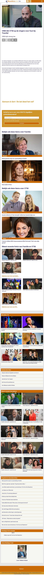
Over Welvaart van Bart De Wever (8, 385)
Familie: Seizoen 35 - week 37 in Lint (30, 260)
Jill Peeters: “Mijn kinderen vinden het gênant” (11, 518)
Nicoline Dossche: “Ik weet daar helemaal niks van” (12, 515)
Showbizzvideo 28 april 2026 (7, 361)
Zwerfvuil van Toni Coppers (7, 379)
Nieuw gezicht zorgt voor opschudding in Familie (12, 480)
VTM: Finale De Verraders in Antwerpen (31, 289)
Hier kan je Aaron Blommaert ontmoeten (10, 505)
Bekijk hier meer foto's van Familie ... (10, 276)
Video (4, 238)
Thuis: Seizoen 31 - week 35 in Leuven (30, 405)
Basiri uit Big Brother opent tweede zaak (10, 521)
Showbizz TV (5, 315)
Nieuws (5, 156)
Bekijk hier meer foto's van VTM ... (10, 306)
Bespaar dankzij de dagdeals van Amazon (10, 372)
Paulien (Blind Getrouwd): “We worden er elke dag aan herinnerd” (15, 502)
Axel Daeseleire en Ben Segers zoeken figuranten (12, 512)
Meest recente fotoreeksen (9, 391)
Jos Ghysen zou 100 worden (7, 490)
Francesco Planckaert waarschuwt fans (10, 499)
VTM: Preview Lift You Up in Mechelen (9, 304)
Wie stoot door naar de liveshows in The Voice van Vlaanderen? (14, 524)
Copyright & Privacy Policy (26, 572)
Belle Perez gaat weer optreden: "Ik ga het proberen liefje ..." (14, 483)
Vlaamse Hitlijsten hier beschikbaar (9, 375)
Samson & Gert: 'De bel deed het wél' (18, 102)
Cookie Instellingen (18, 573)
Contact (21, 569)
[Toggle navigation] (42, 1)
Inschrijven (21, 123)
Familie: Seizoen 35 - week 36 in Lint (9, 273)
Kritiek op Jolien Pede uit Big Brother (9, 496)
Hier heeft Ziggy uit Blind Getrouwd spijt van (10, 509)
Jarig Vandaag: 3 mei (7, 543)
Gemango (27, 573)
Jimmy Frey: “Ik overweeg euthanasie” (9, 493)
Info (19, 572)
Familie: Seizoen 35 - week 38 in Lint (9, 260)
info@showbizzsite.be (36, 572)
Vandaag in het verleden (8, 530)
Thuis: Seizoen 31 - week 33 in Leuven (30, 454)
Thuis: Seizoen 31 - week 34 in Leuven (30, 438)
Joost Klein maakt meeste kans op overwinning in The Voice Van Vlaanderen (17, 487)
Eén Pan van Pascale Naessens (8, 382)
